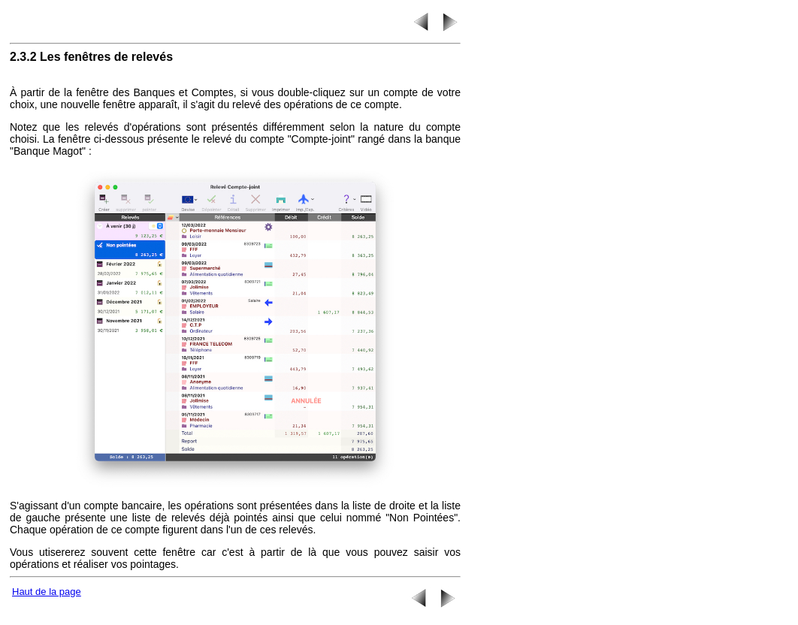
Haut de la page (46, 591)
